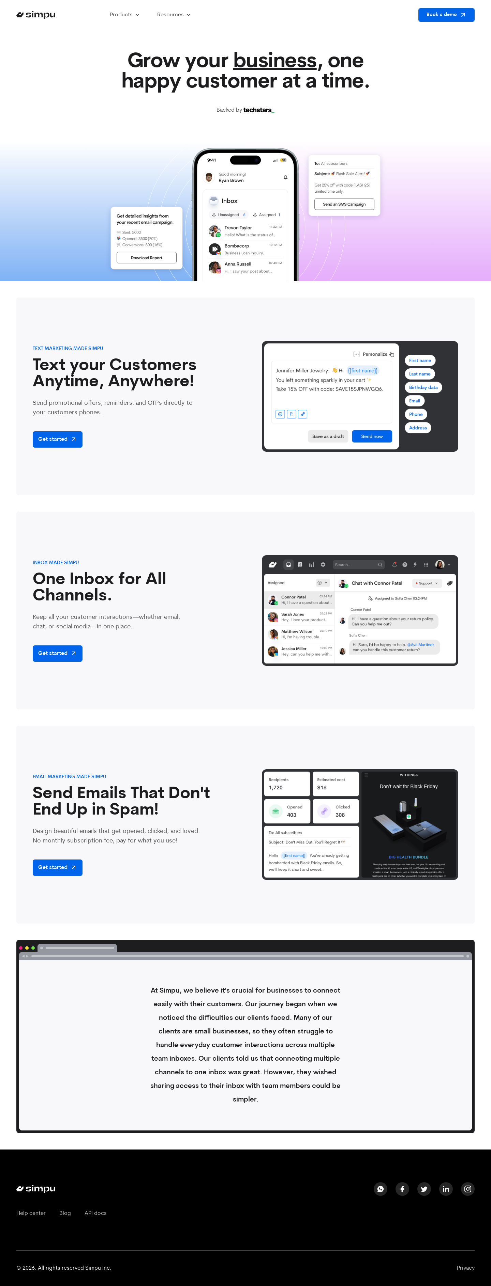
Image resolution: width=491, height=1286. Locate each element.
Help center (31, 1213)
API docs (96, 1213)
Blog (65, 1213)
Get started (57, 439)
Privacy (466, 1268)
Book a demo (446, 15)
